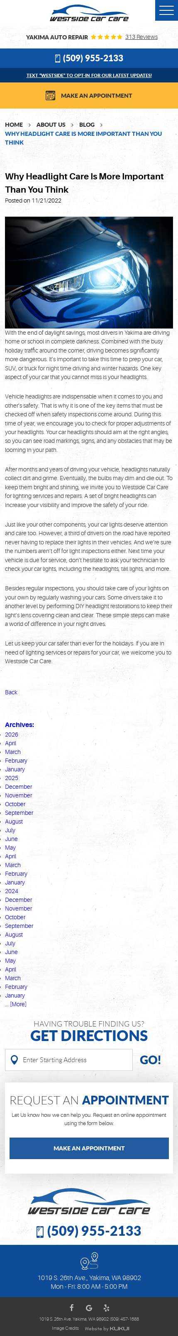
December (18, 786)
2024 (11, 891)
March (13, 752)
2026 (11, 734)
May (10, 847)
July (10, 830)
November (18, 795)
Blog (87, 124)
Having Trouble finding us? (89, 1031)
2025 (11, 778)
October (15, 804)
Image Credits (65, 1328)
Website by (107, 1328)
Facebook (72, 1308)
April (10, 743)
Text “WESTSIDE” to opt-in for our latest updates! (89, 75)
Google (89, 1308)
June (11, 839)
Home (14, 124)
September (19, 812)
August (14, 821)
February (16, 760)
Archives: (19, 725)
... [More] (16, 1004)
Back (11, 692)
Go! (150, 1059)
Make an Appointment (96, 95)
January (15, 769)
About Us (51, 124)
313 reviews (141, 37)
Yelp (106, 1308)
